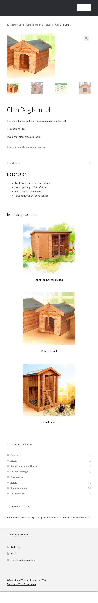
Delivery (15, 547)
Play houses (17, 476)
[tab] (49, 163)
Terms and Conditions (23, 559)
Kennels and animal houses (39, 24)
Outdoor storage (19, 471)
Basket (63, 595)
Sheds (14, 482)
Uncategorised (18, 493)
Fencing (15, 455)
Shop (21, 24)
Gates (14, 460)
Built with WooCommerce (21, 584)
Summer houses (19, 488)
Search (24, 597)
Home (13, 24)
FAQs (14, 553)
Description (13, 163)
